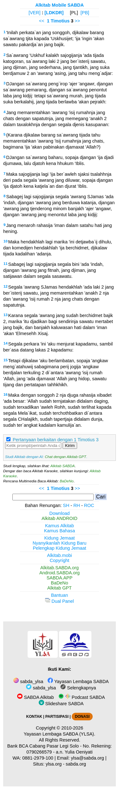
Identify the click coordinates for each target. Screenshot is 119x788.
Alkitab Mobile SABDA (59, 5)
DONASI (82, 716)
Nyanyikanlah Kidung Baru (60, 543)
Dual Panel (59, 601)
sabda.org (76, 764)
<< (41, 20)
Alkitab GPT (59, 587)
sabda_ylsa (28, 681)
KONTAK (34, 716)
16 (5, 394)
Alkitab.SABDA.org (59, 567)
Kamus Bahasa (59, 530)
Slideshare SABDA (61, 703)
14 (5, 343)
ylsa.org (54, 764)
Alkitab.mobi (59, 555)
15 (5, 360)
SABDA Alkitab (35, 697)
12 (5, 286)
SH (66, 505)
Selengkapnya (78, 687)
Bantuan (59, 595)
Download (60, 513)
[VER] (35, 12)
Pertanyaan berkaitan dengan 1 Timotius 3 (55, 439)
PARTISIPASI (57, 716)
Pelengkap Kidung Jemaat (59, 548)
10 (5, 241)
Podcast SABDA (81, 697)
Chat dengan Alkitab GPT (65, 457)
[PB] (85, 12)
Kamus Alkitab (59, 525)
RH (76, 505)
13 (5, 315)
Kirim (70, 445)
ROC (89, 505)
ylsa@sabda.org (87, 758)
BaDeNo (67, 481)
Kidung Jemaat (59, 538)
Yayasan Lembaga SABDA (78, 681)
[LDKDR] (53, 12)
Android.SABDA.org (59, 572)
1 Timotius (58, 20)
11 (5, 264)
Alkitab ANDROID (59, 518)
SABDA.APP (60, 577)
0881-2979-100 (37, 758)
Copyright (59, 560)
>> (77, 20)
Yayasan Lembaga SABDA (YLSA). (59, 733)
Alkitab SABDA (62, 466)
